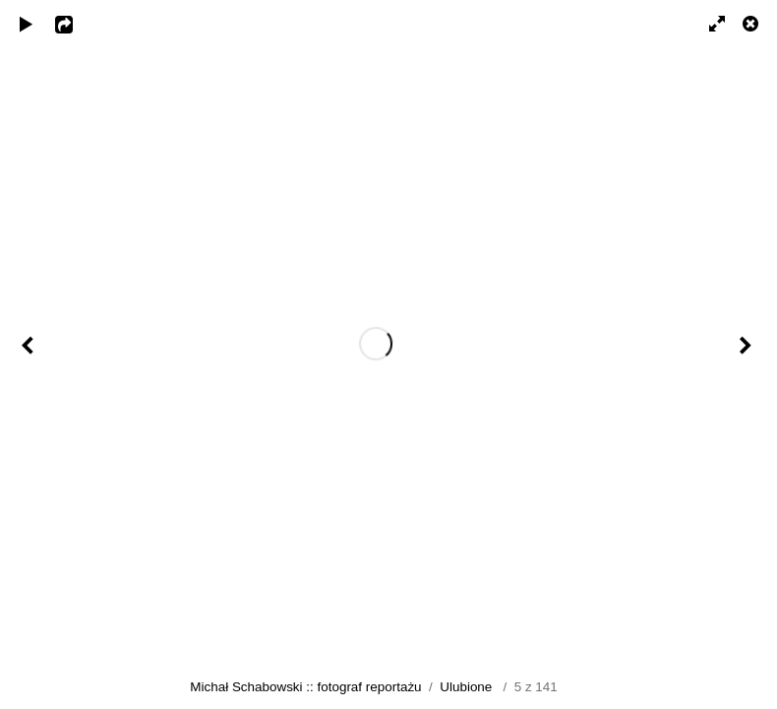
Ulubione (466, 686)
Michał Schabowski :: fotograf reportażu (305, 686)
